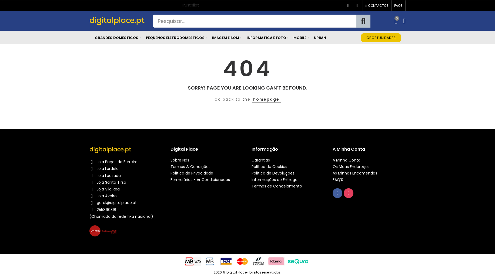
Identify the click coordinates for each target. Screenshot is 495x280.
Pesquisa (363, 21)
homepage (266, 99)
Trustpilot (190, 5)
